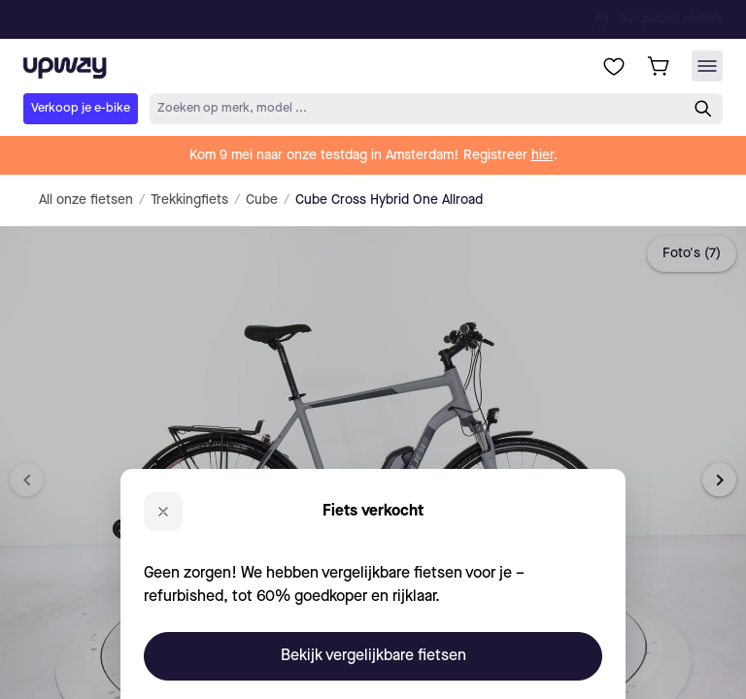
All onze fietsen (86, 200)
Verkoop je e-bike (80, 108)
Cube (262, 200)
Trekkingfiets (189, 200)
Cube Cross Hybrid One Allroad (389, 200)
